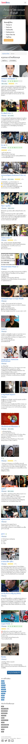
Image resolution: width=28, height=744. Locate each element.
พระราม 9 (3, 685)
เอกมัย (3, 699)
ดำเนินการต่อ (8, 40)
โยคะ (2, 731)
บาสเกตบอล (4, 715)
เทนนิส (3, 729)
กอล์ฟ (2, 706)
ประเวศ (3, 683)
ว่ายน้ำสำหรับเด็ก (5, 727)
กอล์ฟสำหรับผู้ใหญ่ (5, 708)
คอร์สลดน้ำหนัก (4, 713)
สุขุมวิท (3, 695)
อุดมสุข (3, 697)
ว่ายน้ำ (3, 722)
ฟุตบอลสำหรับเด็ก (5, 720)
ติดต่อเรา (19, 738)
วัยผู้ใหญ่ (8, 37)
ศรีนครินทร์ (4, 691)
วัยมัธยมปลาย (9, 32)
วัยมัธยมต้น (9, 29)
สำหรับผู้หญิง (13, 60)
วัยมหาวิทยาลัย (10, 34)
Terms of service (5, 738)
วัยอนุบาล (8, 25)
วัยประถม (8, 27)
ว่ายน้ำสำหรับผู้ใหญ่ (5, 724)
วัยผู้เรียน (4, 60)
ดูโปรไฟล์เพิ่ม (14, 672)
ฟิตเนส (3, 717)
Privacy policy (13, 738)
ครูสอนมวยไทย (5, 53)
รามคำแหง (3, 689)
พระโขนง (3, 687)
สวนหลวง (3, 693)
